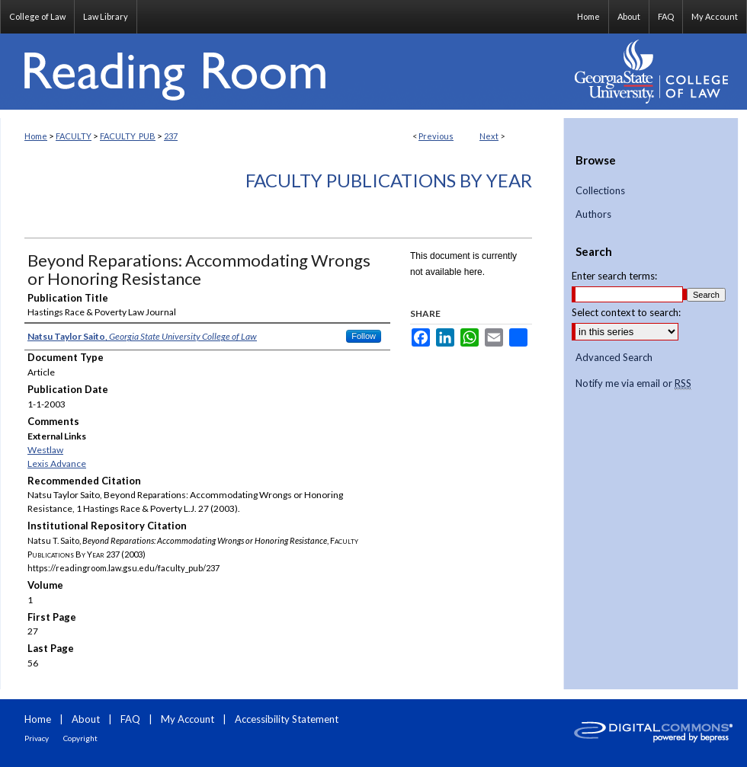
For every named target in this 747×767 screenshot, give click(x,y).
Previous (436, 136)
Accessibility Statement (286, 719)
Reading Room (282, 72)
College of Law (37, 16)
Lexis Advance (56, 463)
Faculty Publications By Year (388, 180)
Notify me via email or (633, 384)
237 (171, 136)
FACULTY (73, 136)
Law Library (105, 16)
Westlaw (45, 449)
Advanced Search (613, 357)
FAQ (130, 719)
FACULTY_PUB (127, 136)
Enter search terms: (614, 276)
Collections (600, 191)
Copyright (80, 738)
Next (489, 136)
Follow (363, 335)
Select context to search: (626, 312)
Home (35, 136)
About (86, 719)
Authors (593, 214)
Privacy (36, 738)
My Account (187, 719)
